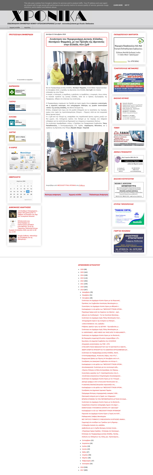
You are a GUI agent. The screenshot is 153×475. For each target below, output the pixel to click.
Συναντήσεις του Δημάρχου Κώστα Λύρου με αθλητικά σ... (101, 306)
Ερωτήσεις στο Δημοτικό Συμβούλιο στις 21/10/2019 (99, 341)
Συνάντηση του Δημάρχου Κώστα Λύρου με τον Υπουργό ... (101, 379)
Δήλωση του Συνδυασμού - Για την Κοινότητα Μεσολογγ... (101, 315)
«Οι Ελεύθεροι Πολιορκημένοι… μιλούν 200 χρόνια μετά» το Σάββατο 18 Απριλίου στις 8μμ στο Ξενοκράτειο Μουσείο (28, 213)
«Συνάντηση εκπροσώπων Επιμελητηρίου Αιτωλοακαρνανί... (101, 376)
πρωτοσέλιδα (21, 79)
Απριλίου (85, 455)
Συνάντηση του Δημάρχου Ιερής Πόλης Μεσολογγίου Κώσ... (101, 318)
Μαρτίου (85, 458)
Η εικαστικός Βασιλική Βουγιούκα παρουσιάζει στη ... (99, 384)
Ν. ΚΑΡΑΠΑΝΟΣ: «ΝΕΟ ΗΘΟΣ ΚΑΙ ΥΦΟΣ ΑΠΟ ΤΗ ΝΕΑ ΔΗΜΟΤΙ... (104, 332)
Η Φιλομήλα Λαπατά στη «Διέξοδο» (93, 425)
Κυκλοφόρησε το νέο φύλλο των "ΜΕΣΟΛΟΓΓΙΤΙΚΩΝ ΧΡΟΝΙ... (102, 309)
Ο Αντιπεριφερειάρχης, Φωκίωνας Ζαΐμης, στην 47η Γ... (100, 355)
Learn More (118, 5)
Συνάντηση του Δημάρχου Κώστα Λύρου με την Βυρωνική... (101, 300)
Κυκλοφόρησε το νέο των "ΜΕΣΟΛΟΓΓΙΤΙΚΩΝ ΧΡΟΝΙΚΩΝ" (101, 410)
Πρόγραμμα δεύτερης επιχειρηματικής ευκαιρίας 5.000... (100, 393)
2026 (82, 269)
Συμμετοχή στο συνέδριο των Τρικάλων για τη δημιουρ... (100, 422)
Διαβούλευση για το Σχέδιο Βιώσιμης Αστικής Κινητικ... (99, 428)
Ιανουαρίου (86, 463)
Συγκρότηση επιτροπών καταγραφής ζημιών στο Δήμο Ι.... (101, 405)
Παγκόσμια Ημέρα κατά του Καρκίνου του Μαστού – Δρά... (101, 312)
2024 (82, 275)
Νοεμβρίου (86, 295)
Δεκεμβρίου (86, 292)
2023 (82, 278)
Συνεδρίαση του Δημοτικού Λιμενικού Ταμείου (96, 390)
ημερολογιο (28, 199)
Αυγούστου (86, 443)
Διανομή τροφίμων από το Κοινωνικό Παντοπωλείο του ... (100, 382)
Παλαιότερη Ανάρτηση (98, 195)
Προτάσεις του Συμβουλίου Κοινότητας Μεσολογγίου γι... (100, 303)
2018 (82, 467)
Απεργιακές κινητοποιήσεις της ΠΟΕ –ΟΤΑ (96, 344)
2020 (82, 287)
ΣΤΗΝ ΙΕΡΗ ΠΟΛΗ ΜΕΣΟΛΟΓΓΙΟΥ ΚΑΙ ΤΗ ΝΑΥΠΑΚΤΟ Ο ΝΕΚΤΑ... (104, 347)
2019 (82, 290)
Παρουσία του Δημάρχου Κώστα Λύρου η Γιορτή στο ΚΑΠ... (101, 413)
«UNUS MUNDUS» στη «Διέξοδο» (93, 324)
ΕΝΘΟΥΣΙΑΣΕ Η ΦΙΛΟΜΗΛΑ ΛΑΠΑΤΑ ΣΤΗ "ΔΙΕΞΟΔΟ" (100, 408)
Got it (127, 5)
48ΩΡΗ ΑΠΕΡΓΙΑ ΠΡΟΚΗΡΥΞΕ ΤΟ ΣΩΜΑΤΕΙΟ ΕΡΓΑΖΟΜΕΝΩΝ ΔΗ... (105, 350)
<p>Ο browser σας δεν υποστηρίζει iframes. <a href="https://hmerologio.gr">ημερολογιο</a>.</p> (21, 190)
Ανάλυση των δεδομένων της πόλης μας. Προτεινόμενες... (101, 437)
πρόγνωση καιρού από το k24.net (25, 170)
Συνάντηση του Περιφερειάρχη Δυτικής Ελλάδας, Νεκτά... (100, 353)
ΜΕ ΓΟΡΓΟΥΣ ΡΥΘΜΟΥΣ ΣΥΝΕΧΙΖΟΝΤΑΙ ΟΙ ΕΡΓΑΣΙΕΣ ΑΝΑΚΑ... (104, 419)
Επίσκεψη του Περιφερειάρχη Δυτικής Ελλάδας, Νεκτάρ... (100, 434)
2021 (82, 284)
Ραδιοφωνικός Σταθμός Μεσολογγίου (94, 416)
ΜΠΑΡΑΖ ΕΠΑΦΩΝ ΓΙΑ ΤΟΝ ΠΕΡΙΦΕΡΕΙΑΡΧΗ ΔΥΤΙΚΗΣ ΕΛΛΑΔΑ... (104, 399)
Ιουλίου (84, 446)
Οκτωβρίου (86, 298)
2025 (82, 272)
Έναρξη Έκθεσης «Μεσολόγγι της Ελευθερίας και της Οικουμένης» (27, 237)
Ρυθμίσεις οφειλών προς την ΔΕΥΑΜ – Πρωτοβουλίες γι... (101, 326)
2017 (82, 470)
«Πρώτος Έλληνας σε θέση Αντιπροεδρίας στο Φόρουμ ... (101, 370)
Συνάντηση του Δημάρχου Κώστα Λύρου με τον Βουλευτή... (101, 335)
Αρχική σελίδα (15, 27)
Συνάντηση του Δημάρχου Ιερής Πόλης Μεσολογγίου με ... (101, 329)
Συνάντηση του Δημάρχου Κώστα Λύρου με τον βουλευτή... (101, 402)
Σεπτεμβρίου (86, 440)
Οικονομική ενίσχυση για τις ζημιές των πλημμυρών (98, 396)
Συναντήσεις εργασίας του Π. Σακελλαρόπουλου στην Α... (100, 373)
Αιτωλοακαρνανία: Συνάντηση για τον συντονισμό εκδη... (100, 367)
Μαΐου (84, 452)
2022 (82, 281)
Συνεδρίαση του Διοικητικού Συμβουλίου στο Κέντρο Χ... (100, 361)
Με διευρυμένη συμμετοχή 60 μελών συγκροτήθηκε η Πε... (101, 338)
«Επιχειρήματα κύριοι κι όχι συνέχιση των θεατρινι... (99, 321)
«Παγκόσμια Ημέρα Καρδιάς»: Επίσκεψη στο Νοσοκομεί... (101, 431)
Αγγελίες (27, 27)
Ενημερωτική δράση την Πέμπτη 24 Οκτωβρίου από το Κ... (101, 358)
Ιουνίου (84, 449)
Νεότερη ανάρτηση (53, 195)
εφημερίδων (30, 79)
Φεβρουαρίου (86, 461)
